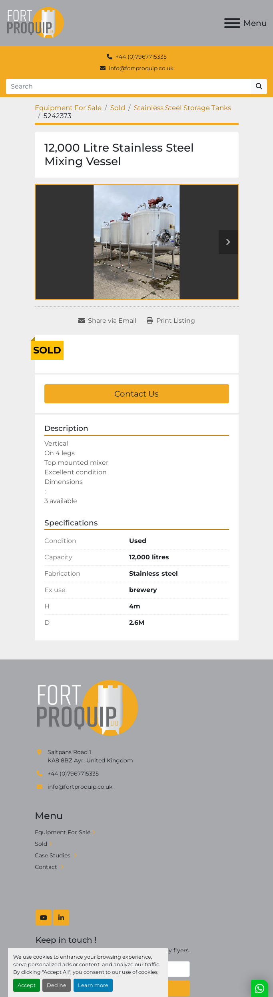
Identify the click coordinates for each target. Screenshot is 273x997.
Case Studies (53, 855)
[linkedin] (61, 918)
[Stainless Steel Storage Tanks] (182, 108)
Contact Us (136, 394)
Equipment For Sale (62, 832)
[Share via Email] (107, 320)
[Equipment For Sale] (68, 108)
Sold (41, 843)
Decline (56, 985)
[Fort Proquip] (88, 708)
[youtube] (44, 918)
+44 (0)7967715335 (141, 56)
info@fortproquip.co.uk (141, 68)
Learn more (93, 985)
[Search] (128, 86)
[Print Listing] (170, 320)
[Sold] (117, 108)
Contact (47, 867)
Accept (27, 985)
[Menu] (232, 23)
